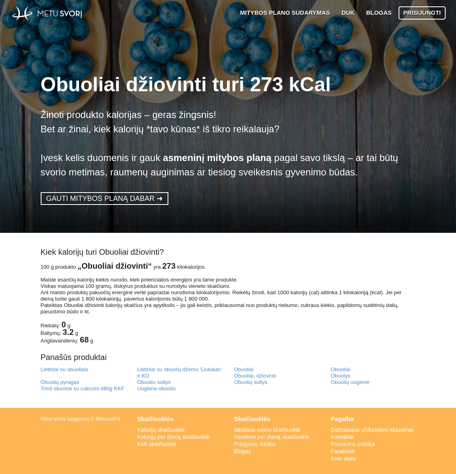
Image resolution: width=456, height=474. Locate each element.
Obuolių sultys (251, 382)
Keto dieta (343, 458)
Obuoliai (244, 369)
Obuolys (340, 376)
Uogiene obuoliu (156, 388)
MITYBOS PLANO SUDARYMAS (285, 12)
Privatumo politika (353, 444)
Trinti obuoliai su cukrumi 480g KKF (82, 388)
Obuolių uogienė (350, 382)
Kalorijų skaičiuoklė (161, 430)
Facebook (343, 451)
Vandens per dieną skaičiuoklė (272, 437)
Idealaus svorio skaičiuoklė (267, 430)
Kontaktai (342, 437)
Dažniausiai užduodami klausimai (372, 430)
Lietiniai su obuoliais (64, 369)
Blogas (242, 451)
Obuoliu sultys (154, 382)
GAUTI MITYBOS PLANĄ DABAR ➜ (104, 199)
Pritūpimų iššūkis (255, 444)
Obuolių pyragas (60, 382)
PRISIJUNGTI (422, 12)
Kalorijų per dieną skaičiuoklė (173, 437)
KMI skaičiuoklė (156, 444)
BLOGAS (379, 12)
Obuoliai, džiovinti (255, 376)
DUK (348, 12)
